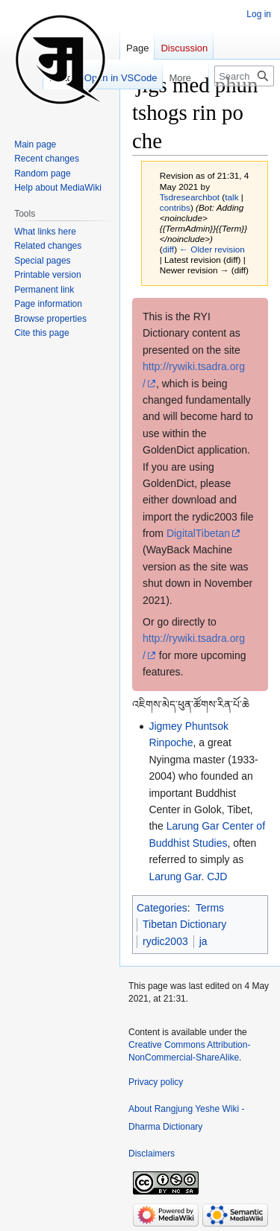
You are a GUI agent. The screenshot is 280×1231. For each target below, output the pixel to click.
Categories (162, 908)
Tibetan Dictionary (184, 924)
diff (168, 249)
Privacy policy (155, 1082)
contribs (175, 207)
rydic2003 (165, 941)
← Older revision (212, 249)
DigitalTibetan (198, 533)
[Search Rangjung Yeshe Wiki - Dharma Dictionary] (244, 76)
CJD (217, 876)
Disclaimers (151, 1153)
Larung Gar (175, 876)
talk (231, 197)
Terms (210, 908)
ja (203, 941)
